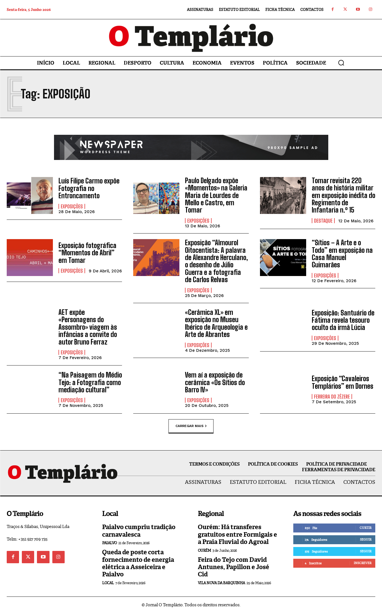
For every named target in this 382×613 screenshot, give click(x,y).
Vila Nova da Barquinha (221, 583)
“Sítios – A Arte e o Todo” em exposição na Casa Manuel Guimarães (342, 254)
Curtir (365, 528)
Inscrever (362, 563)
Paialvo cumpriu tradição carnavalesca (138, 530)
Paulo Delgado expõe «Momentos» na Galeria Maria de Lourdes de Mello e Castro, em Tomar (216, 195)
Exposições (72, 206)
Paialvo (109, 543)
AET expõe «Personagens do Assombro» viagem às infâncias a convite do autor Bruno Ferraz (87, 327)
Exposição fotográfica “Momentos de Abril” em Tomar (87, 252)
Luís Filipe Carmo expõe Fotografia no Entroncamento (88, 188)
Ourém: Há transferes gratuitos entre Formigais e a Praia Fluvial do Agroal (237, 534)
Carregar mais (191, 426)
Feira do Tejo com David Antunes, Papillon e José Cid (233, 567)
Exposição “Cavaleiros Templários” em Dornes (342, 382)
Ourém (204, 550)
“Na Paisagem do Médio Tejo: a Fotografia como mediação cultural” (90, 382)
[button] (341, 62)
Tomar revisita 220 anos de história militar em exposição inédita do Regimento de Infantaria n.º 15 (343, 195)
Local (108, 583)
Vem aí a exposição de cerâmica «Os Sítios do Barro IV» (215, 382)
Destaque (323, 220)
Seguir (365, 539)
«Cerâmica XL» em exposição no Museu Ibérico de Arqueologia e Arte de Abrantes (216, 323)
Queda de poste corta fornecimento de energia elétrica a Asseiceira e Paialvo (138, 563)
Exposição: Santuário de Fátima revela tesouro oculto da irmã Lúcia (343, 320)
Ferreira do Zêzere (332, 396)
